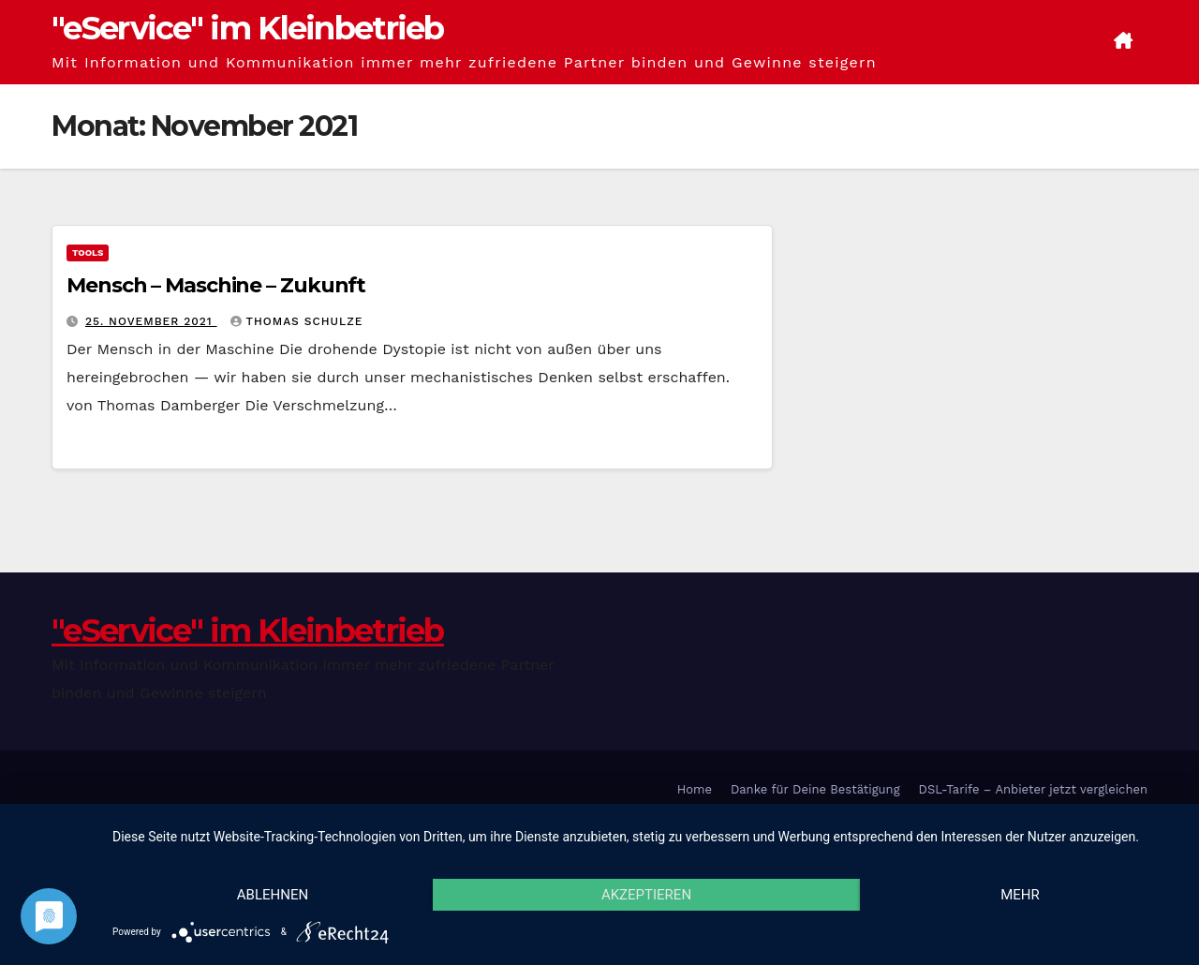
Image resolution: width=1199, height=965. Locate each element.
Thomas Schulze (296, 321)
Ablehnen (272, 894)
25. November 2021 (151, 321)
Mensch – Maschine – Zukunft (216, 285)
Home (694, 789)
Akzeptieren (646, 894)
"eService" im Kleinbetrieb (248, 28)
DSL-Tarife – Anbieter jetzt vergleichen (1033, 789)
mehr (1020, 894)
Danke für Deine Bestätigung (815, 789)
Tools (87, 252)
